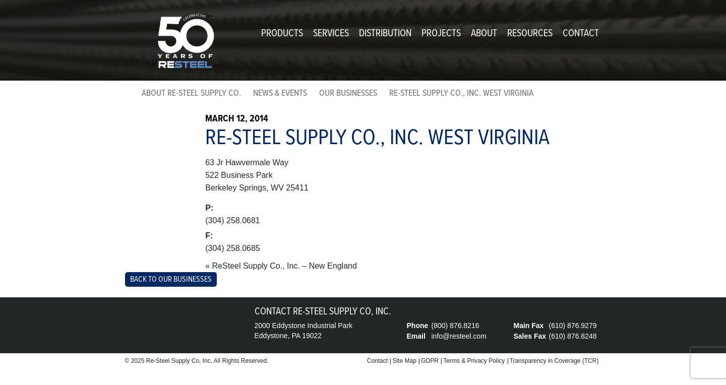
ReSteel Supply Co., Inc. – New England (284, 266)
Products (282, 33)
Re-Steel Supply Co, (173, 360)
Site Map (404, 360)
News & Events (280, 93)
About (484, 33)
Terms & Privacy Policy (474, 360)
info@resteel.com (459, 336)
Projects (441, 33)
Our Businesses (348, 93)
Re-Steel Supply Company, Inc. (185, 41)
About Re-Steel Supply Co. (191, 93)
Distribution (385, 33)
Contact (581, 33)
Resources (530, 33)
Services (331, 33)
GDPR (430, 360)
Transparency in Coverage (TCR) (554, 360)
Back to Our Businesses (171, 279)
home (128, 95)
